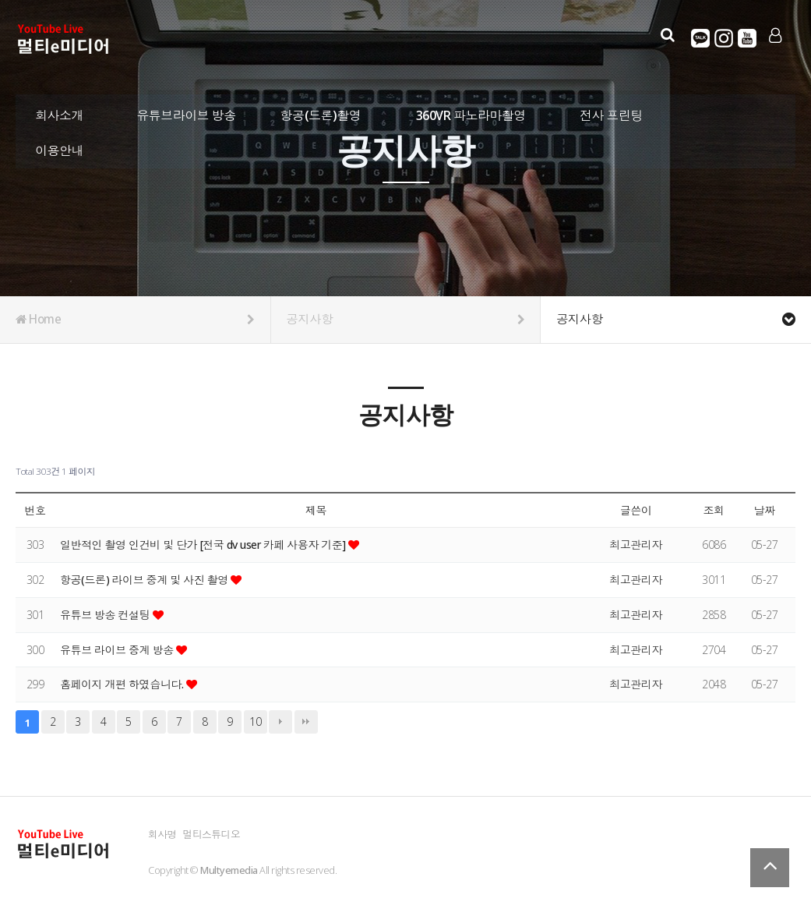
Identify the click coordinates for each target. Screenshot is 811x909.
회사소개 (59, 113)
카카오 (699, 38)
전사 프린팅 (611, 113)
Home (135, 319)
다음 (280, 722)
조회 (713, 510)
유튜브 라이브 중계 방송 (118, 649)
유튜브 (746, 38)
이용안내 (59, 148)
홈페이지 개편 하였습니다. (123, 684)
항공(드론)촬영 (320, 113)
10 (255, 721)
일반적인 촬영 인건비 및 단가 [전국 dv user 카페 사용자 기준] (205, 544)
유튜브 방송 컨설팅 (106, 614)
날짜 (763, 510)
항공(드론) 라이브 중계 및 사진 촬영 (145, 579)
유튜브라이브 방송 (186, 113)
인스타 (723, 38)
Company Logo (64, 39)
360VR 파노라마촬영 (471, 113)
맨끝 (306, 722)
